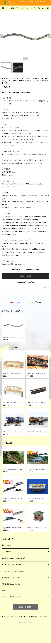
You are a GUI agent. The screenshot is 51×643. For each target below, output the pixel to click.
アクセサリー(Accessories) (12, 565)
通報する (46, 287)
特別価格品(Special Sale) (11, 584)
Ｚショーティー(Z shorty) (11, 578)
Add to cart (25, 276)
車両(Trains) (6, 545)
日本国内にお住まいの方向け (25, 282)
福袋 (3, 590)
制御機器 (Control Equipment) (13, 558)
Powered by (25, 622)
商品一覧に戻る (25, 607)
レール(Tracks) (7, 552)
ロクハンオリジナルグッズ (11, 597)
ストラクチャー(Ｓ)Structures (13, 571)
